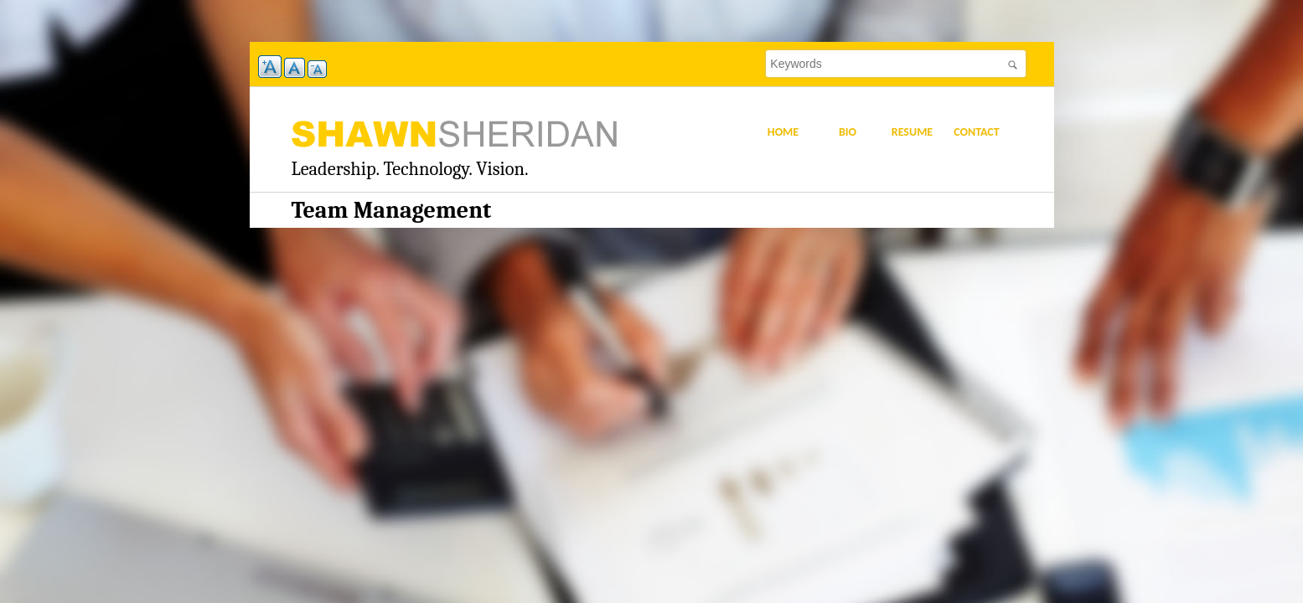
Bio (847, 132)
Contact (977, 132)
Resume (912, 132)
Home (783, 132)
